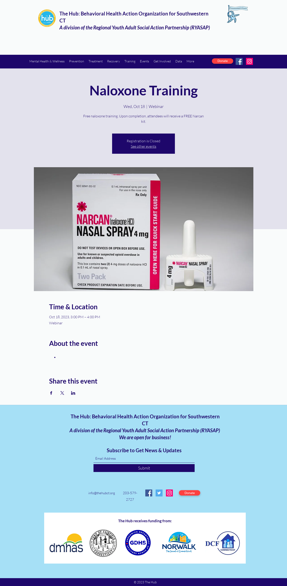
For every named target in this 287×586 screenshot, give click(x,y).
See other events (143, 146)
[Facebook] (239, 61)
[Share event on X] (62, 393)
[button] (47, 61)
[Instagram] (249, 61)
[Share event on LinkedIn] (73, 393)
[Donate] (222, 61)
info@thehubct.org (101, 493)
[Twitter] (159, 492)
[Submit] (144, 468)
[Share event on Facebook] (51, 393)
